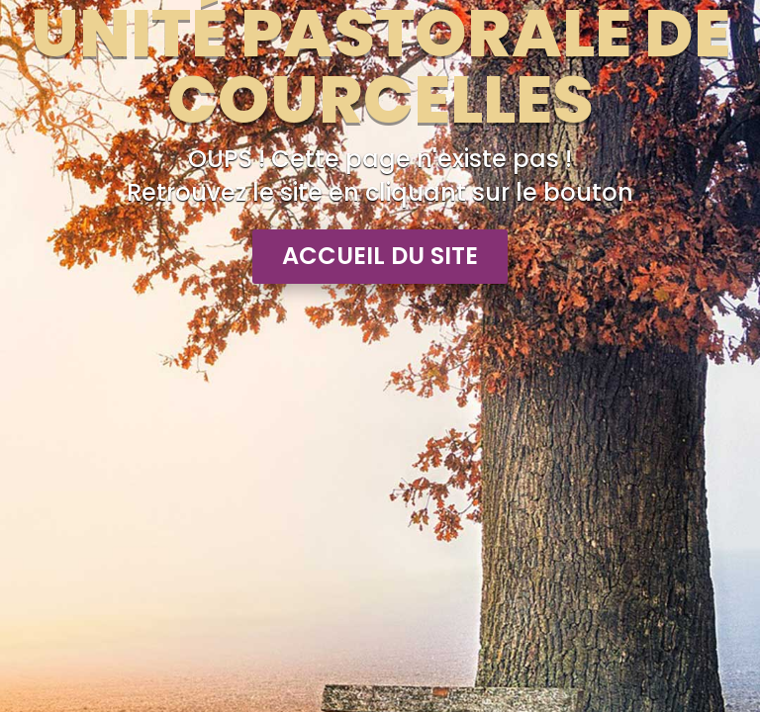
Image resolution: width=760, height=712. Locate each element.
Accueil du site (380, 255)
